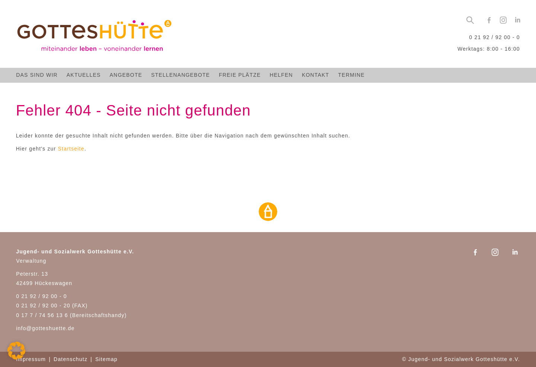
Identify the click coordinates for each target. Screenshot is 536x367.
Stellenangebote (180, 75)
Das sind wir (37, 75)
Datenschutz (70, 359)
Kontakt (315, 75)
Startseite (71, 149)
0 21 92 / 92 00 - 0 (494, 37)
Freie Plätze (240, 75)
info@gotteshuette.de (45, 328)
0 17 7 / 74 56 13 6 (42, 315)
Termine (351, 75)
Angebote (126, 75)
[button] (16, 350)
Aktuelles (84, 75)
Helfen (281, 75)
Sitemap (106, 359)
